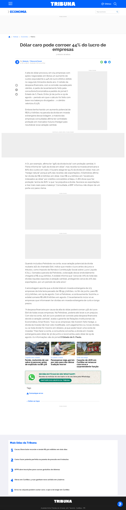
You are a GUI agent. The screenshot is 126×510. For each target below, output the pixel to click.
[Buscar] (107, 12)
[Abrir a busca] (115, 4)
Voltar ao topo (33, 401)
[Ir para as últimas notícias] (106, 3)
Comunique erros (35, 393)
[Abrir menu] (10, 4)
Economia (18, 12)
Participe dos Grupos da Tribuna (55, 380)
